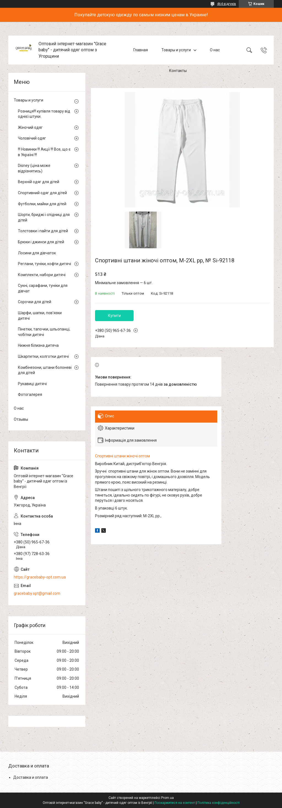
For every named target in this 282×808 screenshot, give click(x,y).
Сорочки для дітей (34, 302)
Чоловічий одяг (32, 138)
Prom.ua (167, 798)
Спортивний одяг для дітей (42, 193)
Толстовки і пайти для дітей (43, 231)
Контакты (178, 70)
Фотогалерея (30, 394)
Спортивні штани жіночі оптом (122, 456)
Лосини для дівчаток (37, 253)
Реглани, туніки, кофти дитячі (44, 264)
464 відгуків (226, 4)
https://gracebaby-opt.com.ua (40, 577)
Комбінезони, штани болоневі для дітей (45, 370)
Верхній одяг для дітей (38, 182)
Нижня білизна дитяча (38, 345)
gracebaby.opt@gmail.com (37, 593)
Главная (140, 50)
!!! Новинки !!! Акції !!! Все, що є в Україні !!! (44, 152)
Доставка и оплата (30, 777)
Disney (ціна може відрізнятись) (34, 168)
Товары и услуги (176, 50)
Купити (114, 315)
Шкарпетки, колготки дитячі (43, 356)
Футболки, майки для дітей (42, 204)
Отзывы (21, 419)
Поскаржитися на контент (174, 803)
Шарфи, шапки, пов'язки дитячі (40, 316)
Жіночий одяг (30, 127)
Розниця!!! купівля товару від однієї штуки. (44, 114)
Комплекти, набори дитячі (42, 275)
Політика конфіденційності (218, 803)
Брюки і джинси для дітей (41, 242)
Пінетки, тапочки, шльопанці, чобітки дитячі (44, 332)
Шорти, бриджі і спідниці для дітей (44, 217)
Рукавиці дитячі (32, 384)
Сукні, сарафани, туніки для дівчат (42, 288)
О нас (215, 50)
